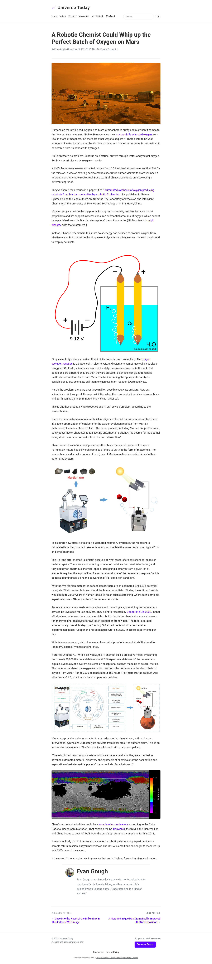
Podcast (72, 16)
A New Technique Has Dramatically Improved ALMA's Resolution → (134, 920)
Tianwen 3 (119, 828)
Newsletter (84, 16)
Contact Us (98, 952)
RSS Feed (110, 16)
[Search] (157, 16)
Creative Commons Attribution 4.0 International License (117, 958)
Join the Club (97, 16)
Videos (63, 16)
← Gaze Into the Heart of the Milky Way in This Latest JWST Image (76, 920)
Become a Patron (145, 944)
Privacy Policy (112, 952)
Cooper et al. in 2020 (139, 611)
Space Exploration (109, 49)
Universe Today (71, 7)
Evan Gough (60, 49)
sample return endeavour (113, 824)
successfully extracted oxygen (134, 134)
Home (54, 16)
